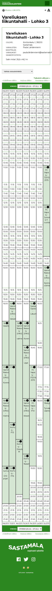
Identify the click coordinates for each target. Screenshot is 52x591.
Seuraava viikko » (42, 80)
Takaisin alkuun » (42, 78)
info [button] (48, 167)
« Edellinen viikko (9, 80)
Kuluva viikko (26, 80)
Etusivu (8, 10)
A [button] (45, 10)
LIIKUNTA (16, 10)
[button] (47, 3)
